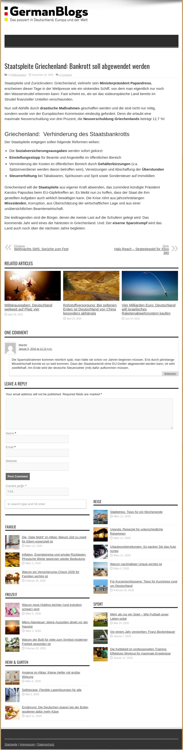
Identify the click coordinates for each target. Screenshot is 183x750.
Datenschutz (46, 745)
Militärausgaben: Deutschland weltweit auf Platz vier (28, 307)
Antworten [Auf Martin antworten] (170, 373)
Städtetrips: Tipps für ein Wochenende (136, 512)
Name (10, 434)
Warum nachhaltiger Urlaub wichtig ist (136, 565)
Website (11, 461)
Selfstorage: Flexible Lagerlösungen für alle (51, 690)
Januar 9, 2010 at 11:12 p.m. (35, 348)
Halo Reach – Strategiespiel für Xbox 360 (140, 249)
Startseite (11, 745)
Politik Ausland (18, 75)
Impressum (28, 745)
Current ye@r (16, 486)
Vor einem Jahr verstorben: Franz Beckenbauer (142, 632)
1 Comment (65, 75)
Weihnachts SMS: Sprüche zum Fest (43, 247)
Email (10, 448)
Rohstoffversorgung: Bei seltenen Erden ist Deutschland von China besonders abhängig (90, 309)
